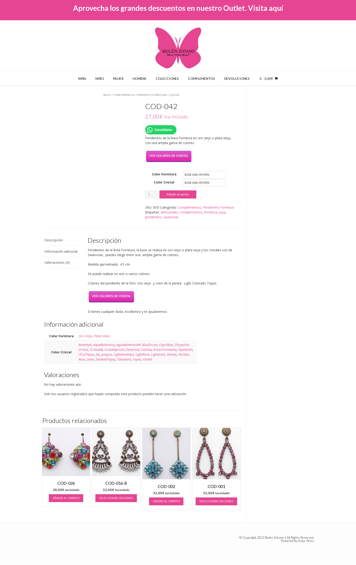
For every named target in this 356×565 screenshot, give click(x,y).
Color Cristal (164, 182)
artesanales (169, 212)
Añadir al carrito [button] (66, 498)
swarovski (170, 217)
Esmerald (132, 349)
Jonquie (106, 354)
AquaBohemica (104, 345)
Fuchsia (146, 349)
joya (222, 212)
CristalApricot (114, 349)
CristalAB (96, 349)
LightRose (142, 354)
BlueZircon (149, 345)
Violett (147, 359)
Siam (90, 359)
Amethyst (85, 345)
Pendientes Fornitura (151, 95)
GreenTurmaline (165, 349)
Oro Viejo (85, 336)
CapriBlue (166, 345)
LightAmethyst (124, 354)
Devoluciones (237, 78)
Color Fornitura (164, 174)
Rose (82, 359)
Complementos (201, 78)
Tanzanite (124, 359)
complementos (191, 212)
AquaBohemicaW (128, 345)
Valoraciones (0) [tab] (57, 262)
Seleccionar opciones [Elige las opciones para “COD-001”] (216, 501)
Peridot (183, 354)
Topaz (137, 359)
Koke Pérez (306, 541)
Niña (82, 78)
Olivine (172, 354)
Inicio (107, 95)
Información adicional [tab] (60, 251)
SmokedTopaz (105, 359)
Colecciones (167, 78)
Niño (99, 78)
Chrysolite (182, 345)
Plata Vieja (101, 336)
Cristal (83, 349)
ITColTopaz (86, 354)
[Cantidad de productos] (151, 194)
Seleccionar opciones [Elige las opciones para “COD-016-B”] (116, 498)
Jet (98, 354)
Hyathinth (185, 349)
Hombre (140, 78)
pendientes (153, 217)
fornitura (210, 212)
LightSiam (158, 354)
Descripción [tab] (53, 240)
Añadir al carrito (178, 194)
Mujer (118, 78)
